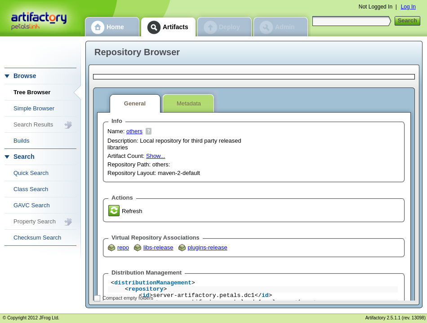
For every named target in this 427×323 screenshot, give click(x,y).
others (134, 131)
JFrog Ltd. (49, 317)
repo (123, 247)
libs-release (158, 247)
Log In (408, 7)
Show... (155, 156)
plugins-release (207, 247)
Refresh (132, 211)
